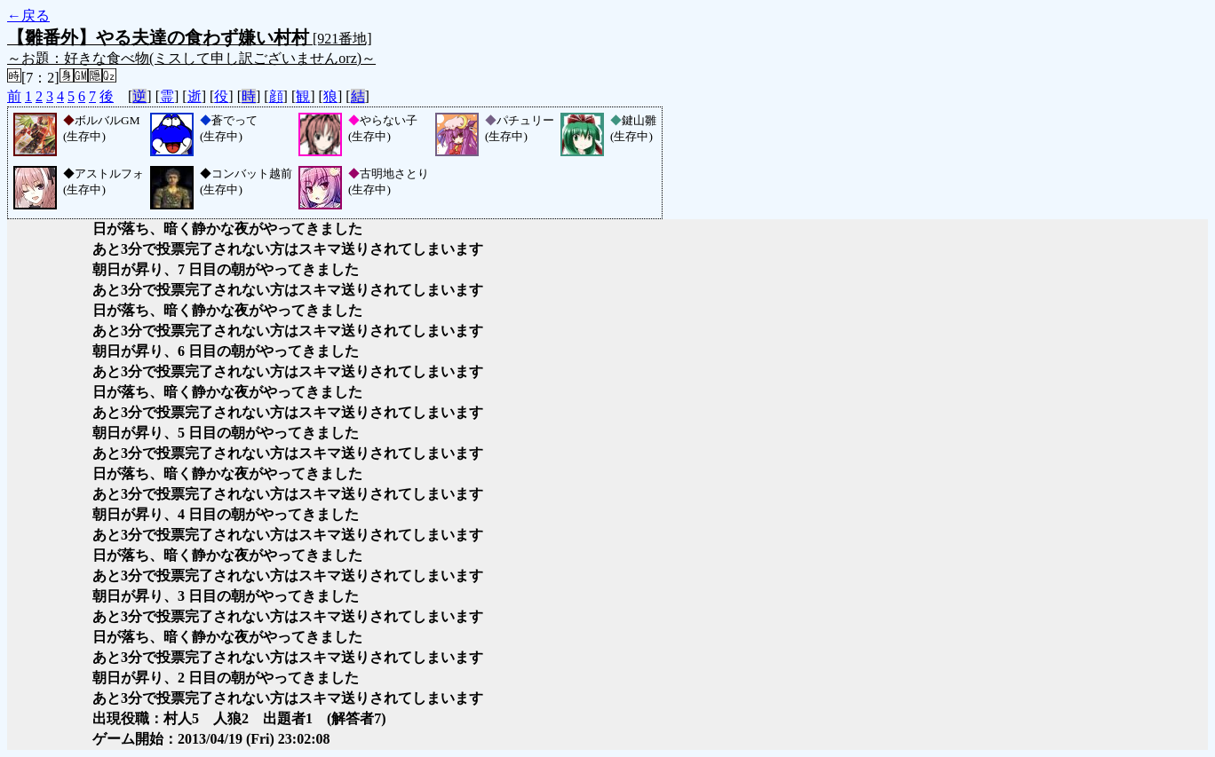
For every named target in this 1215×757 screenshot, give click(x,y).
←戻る (28, 15)
